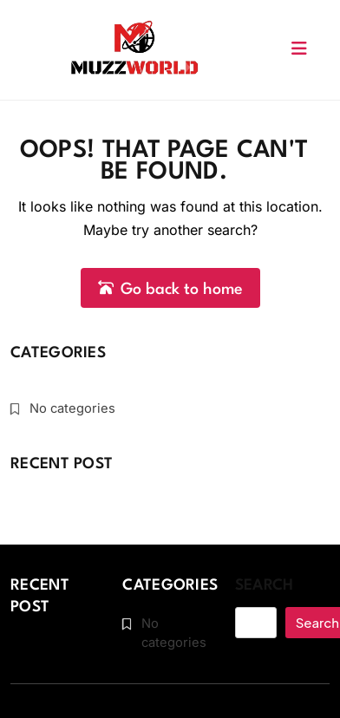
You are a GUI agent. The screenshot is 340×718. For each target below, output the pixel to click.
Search (264, 584)
